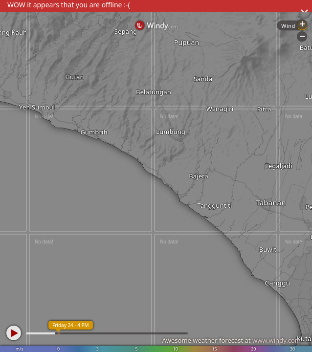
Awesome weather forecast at (231, 340)
